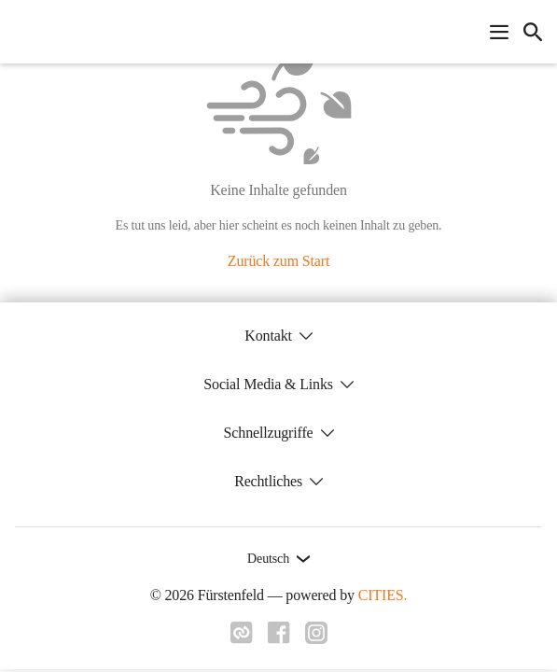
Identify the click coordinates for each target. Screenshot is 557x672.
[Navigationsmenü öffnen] (499, 31)
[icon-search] (532, 31)
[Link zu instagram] (316, 638)
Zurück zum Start (278, 261)
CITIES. (383, 595)
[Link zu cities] (241, 638)
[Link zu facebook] (279, 638)
